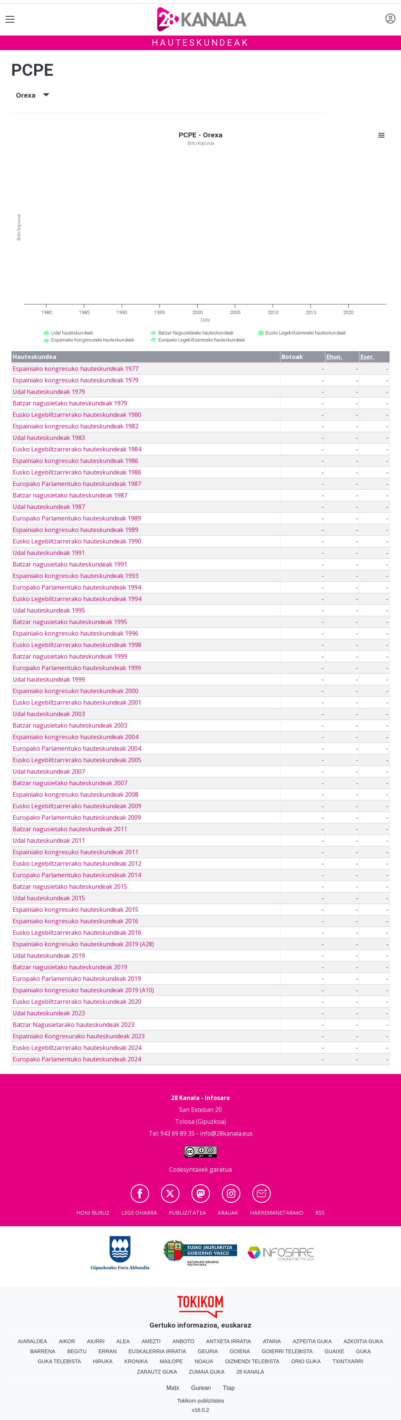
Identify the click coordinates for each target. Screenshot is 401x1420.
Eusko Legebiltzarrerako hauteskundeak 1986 (77, 472)
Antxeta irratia (228, 1341)
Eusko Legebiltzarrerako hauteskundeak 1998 (77, 645)
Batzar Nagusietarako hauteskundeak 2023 (73, 1025)
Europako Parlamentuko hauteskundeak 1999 (77, 668)
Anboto (183, 1341)
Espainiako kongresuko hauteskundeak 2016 (75, 921)
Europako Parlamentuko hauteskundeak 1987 (77, 484)
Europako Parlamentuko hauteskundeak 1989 (77, 518)
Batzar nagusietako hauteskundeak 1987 (70, 495)
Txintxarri (347, 1361)
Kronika (136, 1361)
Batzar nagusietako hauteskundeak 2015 (70, 886)
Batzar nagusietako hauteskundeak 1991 (70, 564)
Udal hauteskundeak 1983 (49, 438)
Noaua (204, 1361)
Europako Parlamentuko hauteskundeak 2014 (77, 875)
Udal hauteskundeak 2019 (49, 955)
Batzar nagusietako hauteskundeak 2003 (70, 725)
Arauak (228, 1212)
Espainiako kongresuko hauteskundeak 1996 (75, 633)
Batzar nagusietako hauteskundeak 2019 (70, 967)
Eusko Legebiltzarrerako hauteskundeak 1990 (77, 541)
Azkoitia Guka (363, 1341)
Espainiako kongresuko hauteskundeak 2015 (75, 909)
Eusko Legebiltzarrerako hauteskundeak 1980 (77, 415)
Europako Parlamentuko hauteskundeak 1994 (77, 587)
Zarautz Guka (157, 1372)
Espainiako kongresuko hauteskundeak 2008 (75, 794)
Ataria (272, 1341)
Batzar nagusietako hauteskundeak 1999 (70, 656)
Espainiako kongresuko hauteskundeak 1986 (75, 461)
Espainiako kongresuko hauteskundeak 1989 (75, 530)
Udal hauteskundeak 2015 (49, 898)
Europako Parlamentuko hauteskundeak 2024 (77, 1059)
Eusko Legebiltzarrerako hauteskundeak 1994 (77, 599)
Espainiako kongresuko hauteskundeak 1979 (75, 380)
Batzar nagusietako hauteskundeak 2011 (70, 829)
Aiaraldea (32, 1341)
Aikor (67, 1341)
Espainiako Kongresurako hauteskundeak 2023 (79, 1036)
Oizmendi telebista (252, 1361)
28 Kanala (250, 1372)
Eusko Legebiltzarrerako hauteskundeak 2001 (77, 702)
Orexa (32, 95)
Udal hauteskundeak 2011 (49, 840)
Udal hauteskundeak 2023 (49, 1013)
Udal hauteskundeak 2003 (49, 714)
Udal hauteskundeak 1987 (49, 507)
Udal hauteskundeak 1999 (49, 679)
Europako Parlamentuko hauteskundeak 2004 (77, 748)
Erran (107, 1351)
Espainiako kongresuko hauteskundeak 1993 (75, 576)
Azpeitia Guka (312, 1341)
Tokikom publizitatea (200, 1401)
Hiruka (102, 1361)
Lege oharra (139, 1212)
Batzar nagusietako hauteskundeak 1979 (70, 403)
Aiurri (95, 1341)
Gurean (201, 1388)
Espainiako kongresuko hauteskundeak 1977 (75, 369)
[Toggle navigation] (10, 19)
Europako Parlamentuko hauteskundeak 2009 (77, 817)
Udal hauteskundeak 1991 (49, 553)
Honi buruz (92, 1212)
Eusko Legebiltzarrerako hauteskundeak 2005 (77, 760)
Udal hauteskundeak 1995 (49, 610)
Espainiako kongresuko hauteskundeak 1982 (75, 426)
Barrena (42, 1351)
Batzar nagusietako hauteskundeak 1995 (70, 622)
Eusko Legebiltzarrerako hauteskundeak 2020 (77, 1002)
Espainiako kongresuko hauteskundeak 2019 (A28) (83, 944)
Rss (320, 1212)
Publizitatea (187, 1212)
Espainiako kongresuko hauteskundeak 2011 (75, 852)
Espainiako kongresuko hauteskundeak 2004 (75, 737)
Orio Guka (306, 1361)
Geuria (208, 1351)
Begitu (76, 1351)
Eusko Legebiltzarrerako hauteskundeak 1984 (77, 449)
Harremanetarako (276, 1212)
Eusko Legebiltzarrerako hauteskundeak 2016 (77, 932)
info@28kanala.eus (226, 1133)
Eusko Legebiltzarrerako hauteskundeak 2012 (77, 863)
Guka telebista (59, 1361)
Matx (172, 1388)
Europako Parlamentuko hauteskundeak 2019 (77, 979)
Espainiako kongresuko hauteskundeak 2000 (75, 691)
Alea (123, 1341)
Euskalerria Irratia (157, 1351)
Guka (363, 1351)
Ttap (229, 1388)
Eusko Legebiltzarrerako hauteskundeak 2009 (77, 806)
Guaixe (334, 1351)
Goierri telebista (287, 1351)
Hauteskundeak (200, 42)
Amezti (151, 1341)
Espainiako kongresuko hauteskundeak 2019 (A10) (83, 990)
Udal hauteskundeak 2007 (49, 771)
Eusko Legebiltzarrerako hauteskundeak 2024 (77, 1048)
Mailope (171, 1361)
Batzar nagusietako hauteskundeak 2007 (70, 783)
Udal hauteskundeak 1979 (49, 392)
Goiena (240, 1351)
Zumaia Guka (206, 1372)
